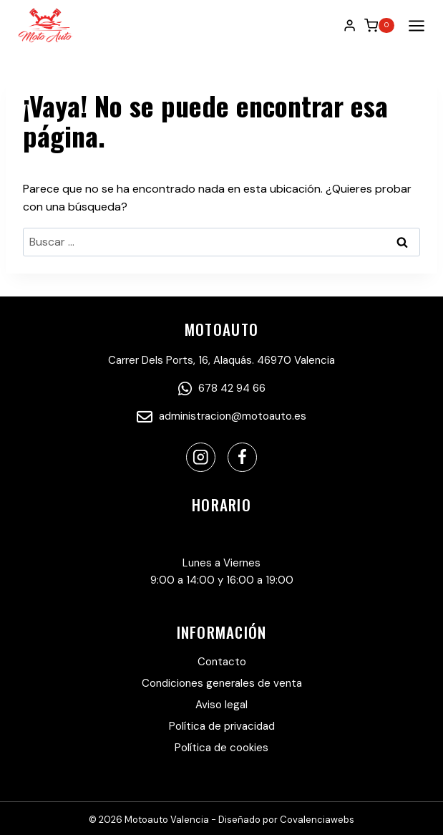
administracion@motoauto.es (221, 416)
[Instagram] (200, 457)
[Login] (349, 25)
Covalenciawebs (317, 820)
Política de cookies (221, 747)
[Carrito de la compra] (379, 26)
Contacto (222, 662)
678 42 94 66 (222, 388)
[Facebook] (242, 457)
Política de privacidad (222, 726)
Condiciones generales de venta (222, 683)
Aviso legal (221, 705)
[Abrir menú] (413, 25)
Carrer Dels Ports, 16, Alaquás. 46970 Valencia (221, 360)
